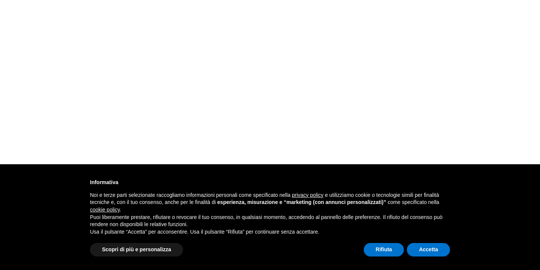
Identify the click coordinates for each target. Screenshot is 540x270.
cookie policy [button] (105, 210)
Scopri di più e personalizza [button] (136, 249)
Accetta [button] (428, 249)
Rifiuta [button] (384, 249)
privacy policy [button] (308, 195)
